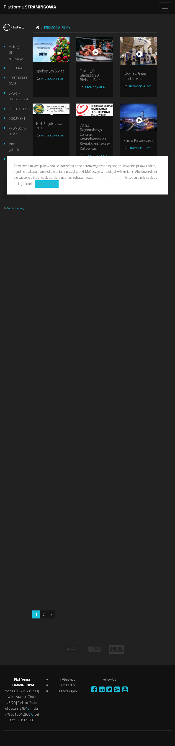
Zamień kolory (15, 208)
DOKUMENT (15, 118)
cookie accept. (47, 184)
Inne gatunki (14, 146)
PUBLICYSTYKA (15, 109)
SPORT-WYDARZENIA (15, 96)
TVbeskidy (67, 679)
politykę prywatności (108, 177)
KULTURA (15, 68)
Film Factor (67, 685)
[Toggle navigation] (165, 6)
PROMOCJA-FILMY (15, 131)
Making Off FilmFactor (15, 52)
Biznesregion (67, 691)
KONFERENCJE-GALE (15, 80)
